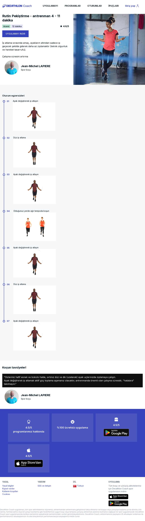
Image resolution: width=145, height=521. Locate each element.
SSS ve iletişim (44, 486)
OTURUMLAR (94, 5)
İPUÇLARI (113, 5)
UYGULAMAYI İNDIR (15, 33)
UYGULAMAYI (50, 5)
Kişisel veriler (8, 488)
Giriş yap (132, 6)
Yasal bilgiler (8, 486)
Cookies (6, 494)
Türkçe (78, 486)
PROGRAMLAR (73, 5)
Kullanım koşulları (10, 491)
